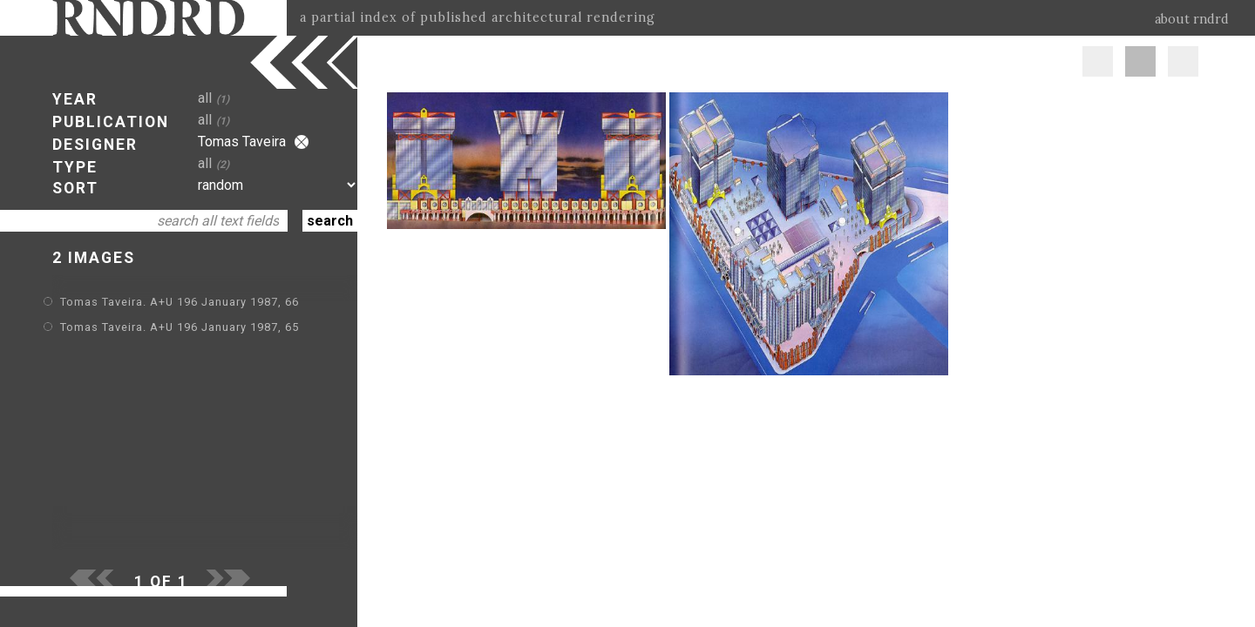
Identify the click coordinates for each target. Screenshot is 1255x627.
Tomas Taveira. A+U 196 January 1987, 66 (179, 301)
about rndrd (1192, 19)
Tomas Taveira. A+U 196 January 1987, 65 (179, 327)
